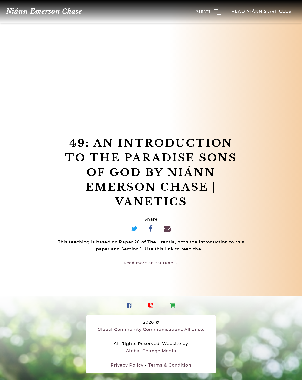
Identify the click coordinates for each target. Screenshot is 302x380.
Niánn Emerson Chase (44, 11)
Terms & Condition (169, 365)
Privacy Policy (127, 365)
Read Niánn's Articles (261, 12)
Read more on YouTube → (151, 263)
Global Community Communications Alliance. (151, 330)
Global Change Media (151, 351)
